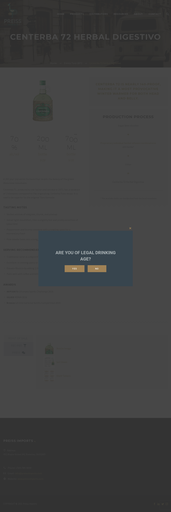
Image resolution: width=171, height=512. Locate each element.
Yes (74, 268)
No (97, 268)
